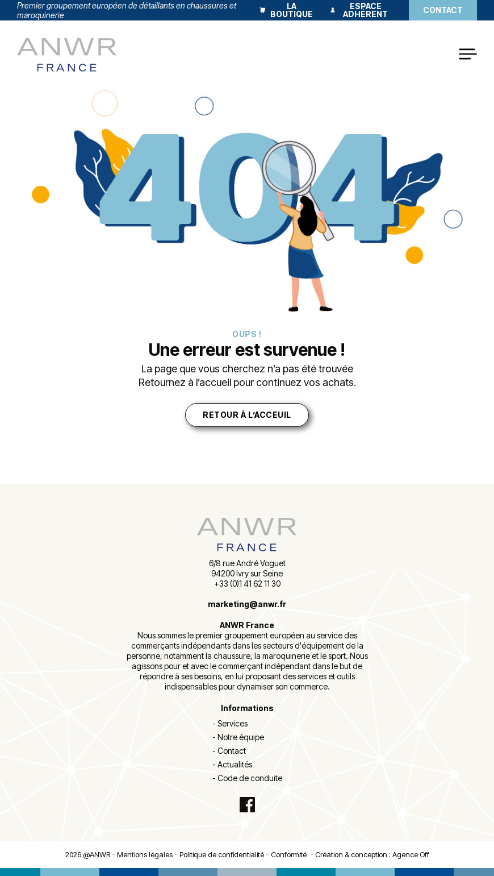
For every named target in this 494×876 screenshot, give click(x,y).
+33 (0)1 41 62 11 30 (247, 583)
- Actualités (232, 764)
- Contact (229, 750)
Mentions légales (145, 854)
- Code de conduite (247, 778)
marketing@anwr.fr (247, 604)
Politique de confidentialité (221, 854)
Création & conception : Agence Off (372, 854)
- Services (230, 723)
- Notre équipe (238, 737)
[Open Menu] (468, 55)
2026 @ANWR (87, 854)
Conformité (290, 854)
